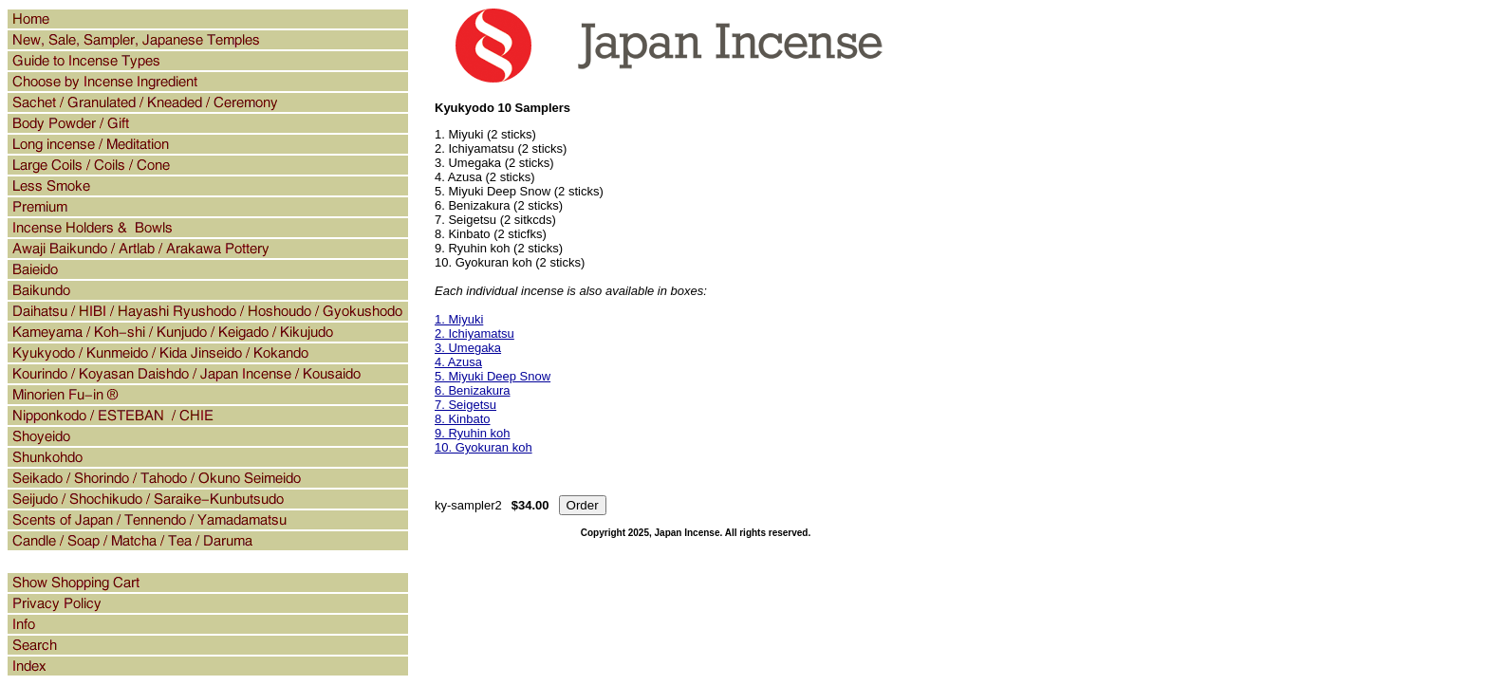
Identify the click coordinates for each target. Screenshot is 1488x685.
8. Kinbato (463, 419)
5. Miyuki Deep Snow (492, 376)
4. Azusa (458, 362)
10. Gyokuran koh (483, 447)
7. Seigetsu (465, 405)
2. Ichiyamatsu (474, 333)
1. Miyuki (459, 319)
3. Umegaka (468, 348)
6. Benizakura (473, 390)
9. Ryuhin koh (473, 433)
